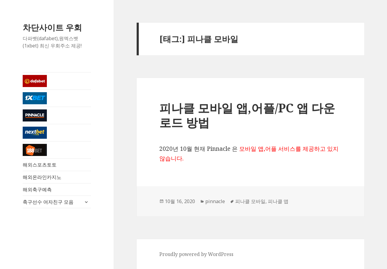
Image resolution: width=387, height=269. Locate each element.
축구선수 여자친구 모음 (48, 202)
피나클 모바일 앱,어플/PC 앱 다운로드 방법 (247, 115)
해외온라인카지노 (42, 177)
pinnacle (215, 201)
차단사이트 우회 (52, 27)
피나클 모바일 (250, 201)
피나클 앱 (278, 201)
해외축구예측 (37, 189)
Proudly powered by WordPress (196, 254)
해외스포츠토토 (40, 164)
